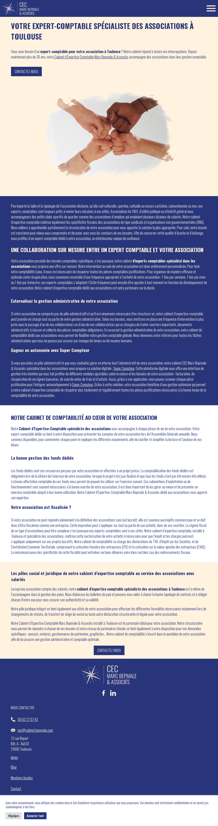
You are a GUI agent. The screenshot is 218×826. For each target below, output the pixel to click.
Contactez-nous (26, 71)
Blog (14, 767)
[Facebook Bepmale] (103, 694)
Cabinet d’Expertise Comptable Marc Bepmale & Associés (91, 57)
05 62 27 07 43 (24, 719)
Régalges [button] (13, 815)
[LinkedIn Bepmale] (113, 694)
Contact (16, 788)
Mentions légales (22, 778)
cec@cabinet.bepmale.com (32, 730)
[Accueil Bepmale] (21, 8)
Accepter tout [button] (35, 815)
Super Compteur (123, 368)
